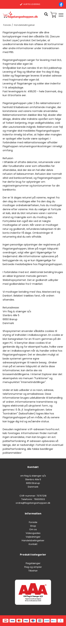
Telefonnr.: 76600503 (33, 499)
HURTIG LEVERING (30, 4)
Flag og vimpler (33, 567)
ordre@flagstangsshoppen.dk (33, 503)
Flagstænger (33, 563)
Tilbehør (33, 570)
